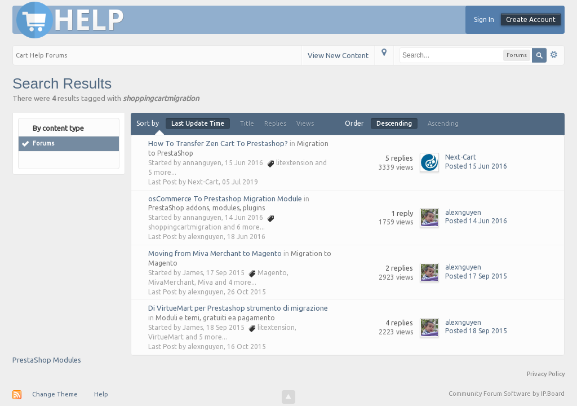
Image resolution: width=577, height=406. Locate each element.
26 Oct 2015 (246, 291)
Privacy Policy (546, 373)
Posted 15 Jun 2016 (476, 166)
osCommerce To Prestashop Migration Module (225, 198)
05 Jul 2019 (240, 182)
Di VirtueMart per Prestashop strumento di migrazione (238, 308)
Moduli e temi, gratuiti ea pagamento (215, 317)
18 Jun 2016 (246, 236)
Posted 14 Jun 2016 (476, 220)
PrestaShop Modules (46, 360)
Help (101, 394)
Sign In (484, 19)
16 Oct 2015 (246, 346)
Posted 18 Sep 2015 (476, 330)
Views (305, 123)
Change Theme (55, 394)
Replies (275, 123)
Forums (43, 143)
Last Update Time (197, 123)
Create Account (531, 19)
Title (247, 123)
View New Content (338, 55)
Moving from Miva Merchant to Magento (215, 253)
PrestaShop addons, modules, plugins (206, 207)
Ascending (443, 123)
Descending (394, 123)
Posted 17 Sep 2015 (476, 276)
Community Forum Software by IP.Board (507, 393)
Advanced (553, 54)
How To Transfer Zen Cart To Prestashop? (218, 143)
